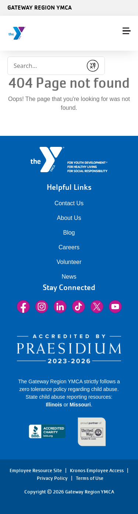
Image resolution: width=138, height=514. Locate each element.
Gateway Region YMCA (39, 7)
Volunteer (69, 262)
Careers (69, 247)
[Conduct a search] (45, 66)
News (68, 277)
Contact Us (69, 203)
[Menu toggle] (127, 31)
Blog (69, 232)
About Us (69, 218)
